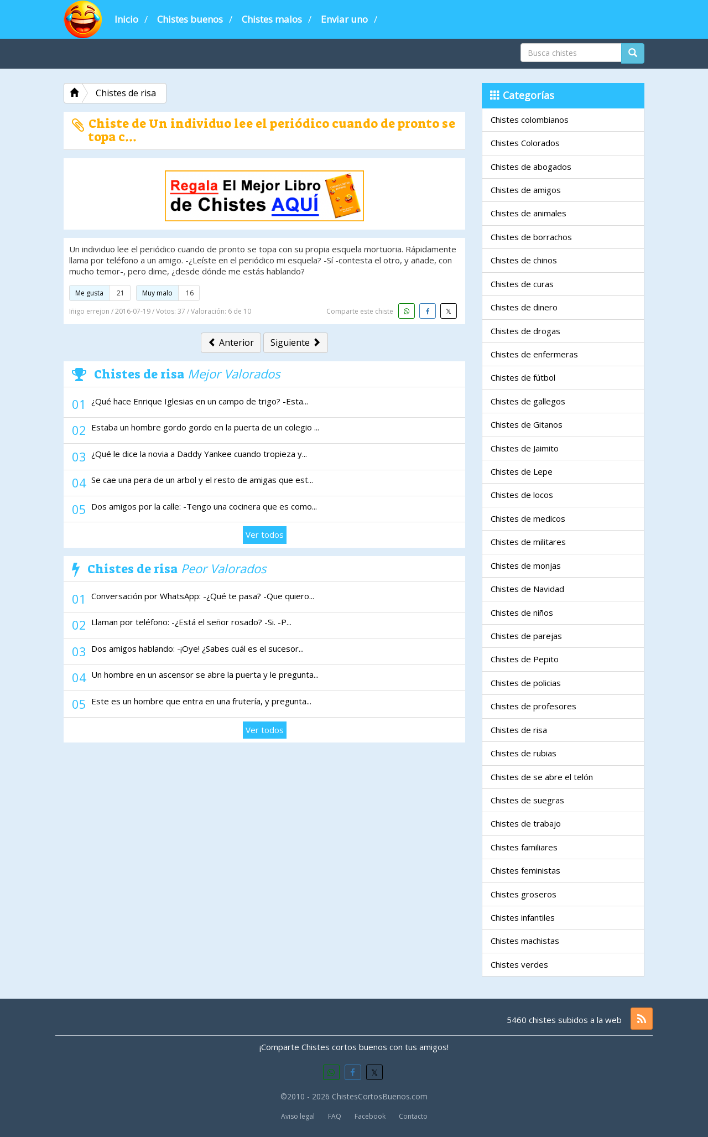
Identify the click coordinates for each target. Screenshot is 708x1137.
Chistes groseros (523, 894)
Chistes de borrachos (531, 236)
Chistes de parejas (526, 635)
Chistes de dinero (524, 307)
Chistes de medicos (528, 518)
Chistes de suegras (527, 800)
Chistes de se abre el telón (542, 776)
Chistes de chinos (524, 260)
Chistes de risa (519, 729)
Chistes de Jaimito (525, 448)
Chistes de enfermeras (534, 354)
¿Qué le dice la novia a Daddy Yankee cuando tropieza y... (199, 453)
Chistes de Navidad (527, 588)
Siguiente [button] (295, 342)
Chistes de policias (526, 682)
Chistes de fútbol (523, 377)
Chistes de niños (522, 612)
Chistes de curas (522, 283)
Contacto (413, 1116)
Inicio (126, 19)
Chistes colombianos (530, 119)
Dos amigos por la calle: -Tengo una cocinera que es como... (204, 506)
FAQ (334, 1116)
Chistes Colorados (525, 142)
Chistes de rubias (523, 753)
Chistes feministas (525, 870)
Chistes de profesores (533, 706)
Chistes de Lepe (522, 471)
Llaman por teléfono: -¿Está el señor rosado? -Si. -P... (191, 621)
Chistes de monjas (526, 565)
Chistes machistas (525, 940)
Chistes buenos (190, 19)
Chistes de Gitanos (527, 424)
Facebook (370, 1116)
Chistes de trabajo (526, 823)
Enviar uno (344, 19)
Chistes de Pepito (525, 658)
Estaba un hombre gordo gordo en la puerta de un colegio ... (205, 427)
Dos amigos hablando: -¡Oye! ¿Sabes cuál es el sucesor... (197, 648)
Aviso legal (298, 1116)
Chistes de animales (528, 213)
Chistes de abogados (531, 166)
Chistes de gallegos (528, 401)
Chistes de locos (522, 494)
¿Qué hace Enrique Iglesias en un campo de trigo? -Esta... (199, 401)
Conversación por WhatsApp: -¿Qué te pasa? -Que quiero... (202, 595)
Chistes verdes (519, 964)
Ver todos (265, 534)
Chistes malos (272, 19)
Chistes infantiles (523, 917)
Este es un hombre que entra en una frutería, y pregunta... (201, 701)
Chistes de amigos (526, 189)
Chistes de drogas (525, 330)
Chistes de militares (528, 541)
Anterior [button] (231, 342)
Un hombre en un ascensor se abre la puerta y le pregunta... (205, 674)
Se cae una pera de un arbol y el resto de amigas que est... (202, 479)
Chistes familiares (524, 847)
